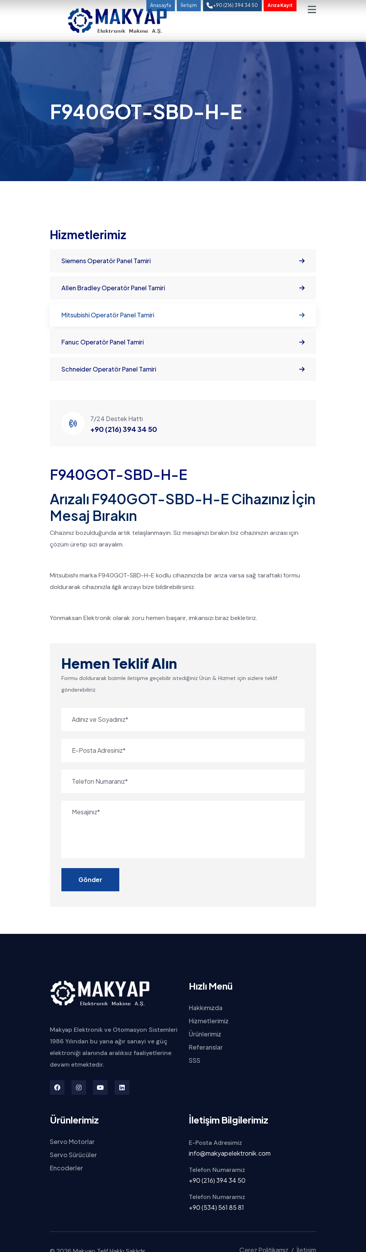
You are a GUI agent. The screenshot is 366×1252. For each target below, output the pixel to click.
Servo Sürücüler (73, 1155)
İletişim (189, 5)
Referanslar (206, 1047)
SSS (194, 1060)
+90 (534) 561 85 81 (216, 1207)
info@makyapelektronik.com (230, 1153)
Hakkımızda (205, 1008)
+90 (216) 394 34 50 (123, 429)
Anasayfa (160, 5)
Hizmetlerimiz (209, 1021)
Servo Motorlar (72, 1141)
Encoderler (66, 1168)
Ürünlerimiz (205, 1034)
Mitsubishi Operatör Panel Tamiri (183, 315)
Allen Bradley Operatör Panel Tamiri (183, 288)
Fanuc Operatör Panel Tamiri (183, 342)
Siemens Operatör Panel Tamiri (183, 260)
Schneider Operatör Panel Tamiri (183, 369)
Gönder (90, 879)
